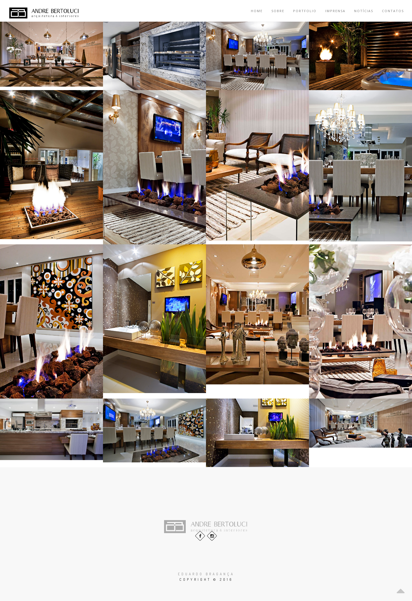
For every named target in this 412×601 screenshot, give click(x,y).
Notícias (363, 11)
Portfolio (305, 11)
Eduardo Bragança (206, 574)
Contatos (393, 11)
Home (257, 11)
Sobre (277, 11)
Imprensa (335, 11)
